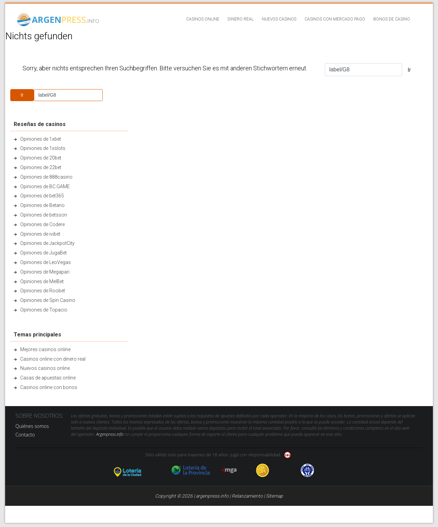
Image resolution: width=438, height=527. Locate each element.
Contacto (25, 434)
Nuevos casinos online (45, 368)
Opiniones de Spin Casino (47, 300)
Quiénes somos (32, 426)
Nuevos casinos (279, 19)
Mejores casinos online (45, 349)
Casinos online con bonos (48, 387)
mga (229, 470)
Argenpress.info (110, 434)
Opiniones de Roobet (42, 290)
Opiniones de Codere (42, 224)
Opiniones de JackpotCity (47, 243)
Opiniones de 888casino (46, 177)
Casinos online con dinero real (53, 359)
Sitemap (274, 496)
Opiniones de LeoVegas (45, 262)
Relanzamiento (247, 496)
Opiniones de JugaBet (43, 252)
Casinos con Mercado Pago (335, 19)
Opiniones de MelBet (42, 281)
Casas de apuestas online (48, 377)
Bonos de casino (391, 19)
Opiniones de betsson (43, 215)
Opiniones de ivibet (40, 234)
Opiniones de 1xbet (40, 139)
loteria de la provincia (191, 470)
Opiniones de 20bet (40, 158)
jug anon (307, 470)
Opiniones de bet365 (42, 195)
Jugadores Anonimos (263, 470)
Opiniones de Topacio (43, 310)
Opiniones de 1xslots (42, 148)
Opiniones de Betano (42, 205)
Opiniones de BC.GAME (45, 186)
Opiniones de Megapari (44, 272)
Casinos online (202, 19)
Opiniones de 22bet (40, 167)
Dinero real (241, 19)
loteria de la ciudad (136, 470)
